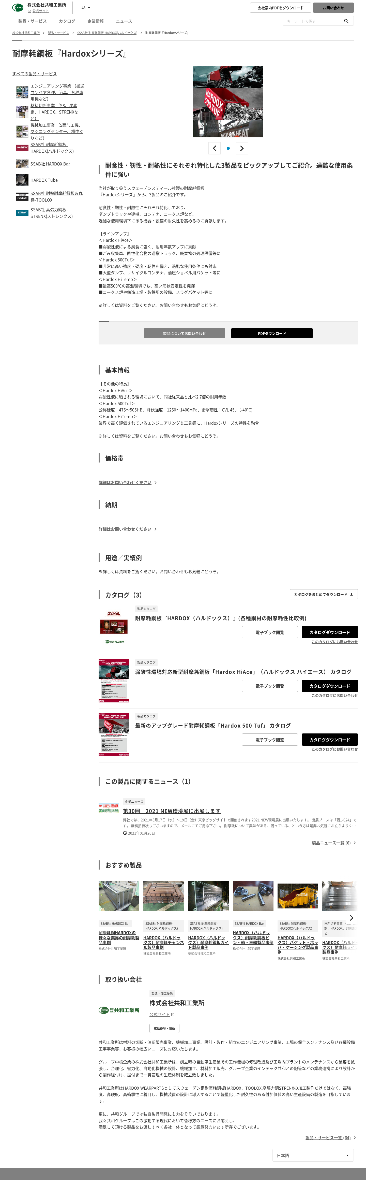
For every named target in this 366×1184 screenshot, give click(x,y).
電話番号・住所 (164, 1028)
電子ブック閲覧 (270, 632)
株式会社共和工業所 (176, 1002)
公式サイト (38, 11)
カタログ (67, 21)
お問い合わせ (333, 7)
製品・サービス (32, 21)
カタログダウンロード (330, 632)
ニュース (124, 21)
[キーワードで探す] (346, 21)
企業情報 (95, 21)
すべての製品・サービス (34, 73)
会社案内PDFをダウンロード (281, 7)
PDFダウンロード (272, 333)
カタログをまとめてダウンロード (324, 594)
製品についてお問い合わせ (184, 333)
